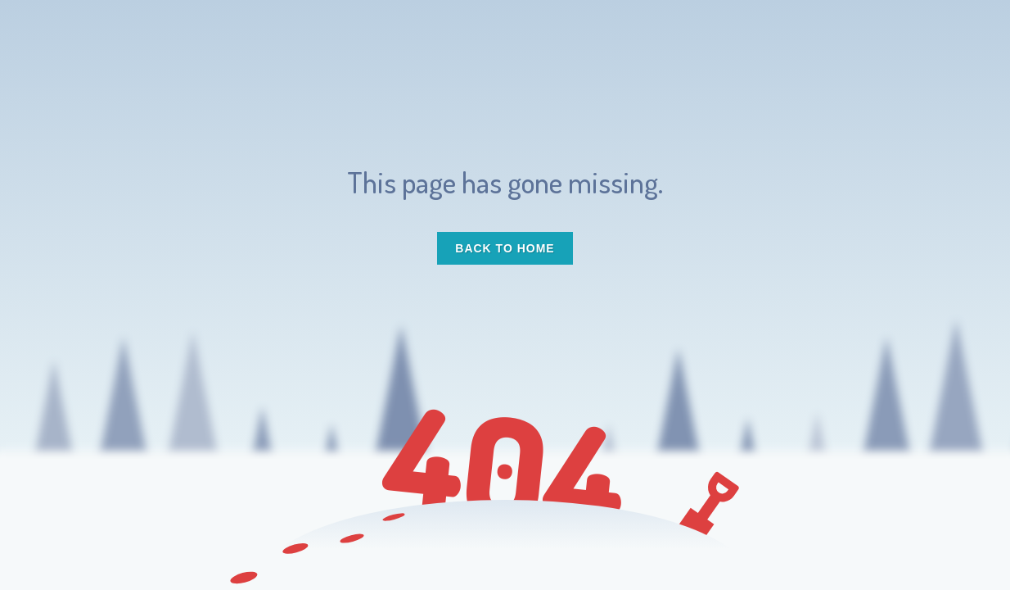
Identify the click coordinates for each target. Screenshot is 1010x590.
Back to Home (504, 248)
